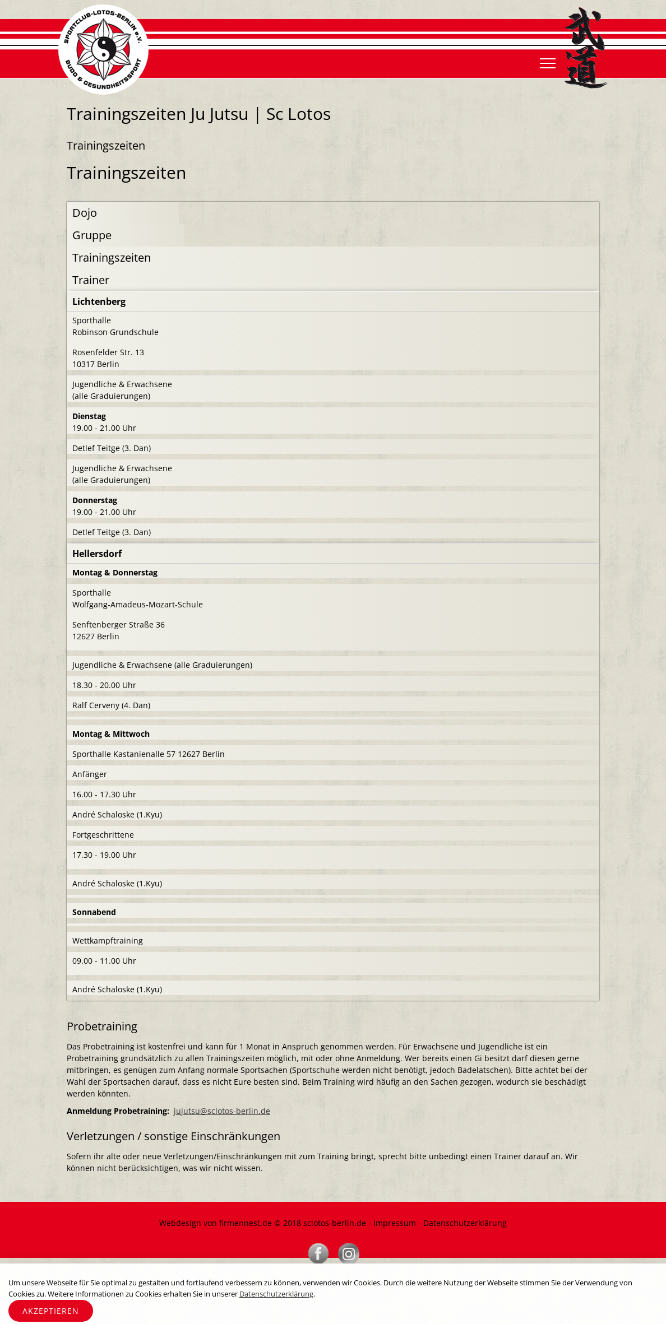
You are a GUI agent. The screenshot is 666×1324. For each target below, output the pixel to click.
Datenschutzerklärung (465, 1223)
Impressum (394, 1223)
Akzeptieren (50, 1311)
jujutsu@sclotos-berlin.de (222, 1110)
